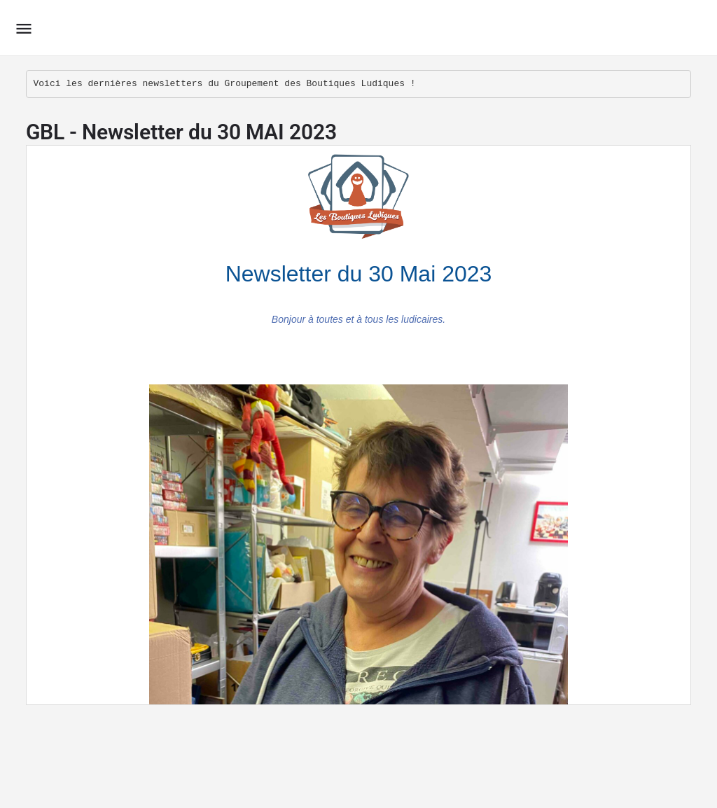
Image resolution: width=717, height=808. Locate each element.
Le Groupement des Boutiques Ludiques (227, 27)
